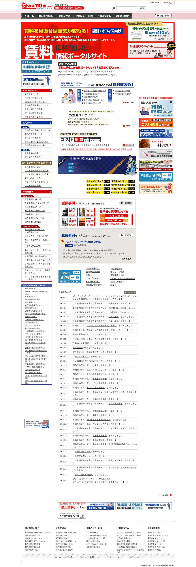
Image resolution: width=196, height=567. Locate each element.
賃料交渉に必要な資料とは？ (95, 91)
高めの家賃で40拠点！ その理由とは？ (35, 230)
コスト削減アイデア (117, 428)
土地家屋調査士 (93, 272)
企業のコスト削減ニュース (85, 343)
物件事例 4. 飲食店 (33, 222)
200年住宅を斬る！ (32, 308)
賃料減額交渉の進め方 (123, 94)
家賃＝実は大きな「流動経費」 (37, 241)
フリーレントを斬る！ (33, 334)
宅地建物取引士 (93, 268)
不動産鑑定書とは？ (91, 94)
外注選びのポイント (34, 98)
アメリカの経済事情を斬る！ (36, 356)
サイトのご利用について (91, 557)
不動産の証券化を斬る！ (34, 320)
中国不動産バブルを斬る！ (35, 331)
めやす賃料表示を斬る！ (34, 340)
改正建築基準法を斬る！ (34, 305)
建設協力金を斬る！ (32, 325)
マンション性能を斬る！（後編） (92, 163)
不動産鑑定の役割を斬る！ (35, 364)
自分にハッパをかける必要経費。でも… (38, 271)
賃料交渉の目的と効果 (92, 103)
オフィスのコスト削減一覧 (37, 182)
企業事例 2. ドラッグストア (37, 203)
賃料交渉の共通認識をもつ (94, 100)
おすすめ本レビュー (84, 456)
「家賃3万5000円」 (33, 246)
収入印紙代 (114, 317)
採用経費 (71, 149)
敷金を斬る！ (30, 288)
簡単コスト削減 (116, 460)
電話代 (102, 149)
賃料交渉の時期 (32, 153)
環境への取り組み (33, 178)
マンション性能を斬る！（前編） (92, 167)
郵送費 (109, 149)
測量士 (89, 275)
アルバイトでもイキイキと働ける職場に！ (38, 278)
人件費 (63, 149)
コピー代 (116, 149)
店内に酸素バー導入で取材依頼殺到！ (38, 265)
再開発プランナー (94, 285)
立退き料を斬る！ (32, 322)
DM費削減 (113, 312)
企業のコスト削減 (94, 528)
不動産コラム (123, 528)
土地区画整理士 (117, 282)
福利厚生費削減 (116, 404)
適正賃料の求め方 (91, 97)
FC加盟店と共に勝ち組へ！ (37, 256)
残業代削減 (114, 321)
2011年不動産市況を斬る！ (35, 348)
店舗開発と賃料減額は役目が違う (90, 361)
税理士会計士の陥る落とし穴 (38, 260)
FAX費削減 (113, 308)
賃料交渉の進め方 (33, 157)
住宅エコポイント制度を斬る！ (35, 344)
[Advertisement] (156, 77)
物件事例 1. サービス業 (35, 210)
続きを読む (127, 259)
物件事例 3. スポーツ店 (35, 218)
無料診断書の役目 (81, 334)
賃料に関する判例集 (84, 475)
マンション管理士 (118, 272)
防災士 (113, 285)
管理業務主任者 (117, 275)
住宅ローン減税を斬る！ (34, 337)
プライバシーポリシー (115, 557)
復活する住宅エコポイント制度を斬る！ (36, 360)
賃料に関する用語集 (34, 113)
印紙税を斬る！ (31, 296)
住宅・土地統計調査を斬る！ (36, 314)
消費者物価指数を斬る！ (34, 311)
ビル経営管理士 (93, 281)
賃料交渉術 (78, 348)
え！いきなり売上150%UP (36, 236)
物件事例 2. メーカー (34, 214)
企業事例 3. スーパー (34, 207)
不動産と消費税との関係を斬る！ (36, 292)
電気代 (83, 149)
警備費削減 (114, 303)
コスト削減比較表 (33, 185)
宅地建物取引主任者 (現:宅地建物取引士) (111, 444)
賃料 (77, 149)
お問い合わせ (71, 557)
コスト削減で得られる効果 (37, 170)
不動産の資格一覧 (83, 452)
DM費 (129, 149)
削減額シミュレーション (36, 102)
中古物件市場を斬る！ (87, 171)
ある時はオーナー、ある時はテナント (38, 251)
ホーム (58, 557)
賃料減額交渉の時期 (122, 91)
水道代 (96, 149)
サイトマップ (135, 557)
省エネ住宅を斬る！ (96, 388)
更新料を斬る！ (31, 317)
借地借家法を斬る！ (32, 299)
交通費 (123, 149)
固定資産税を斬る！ (32, 328)
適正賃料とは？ (82, 356)
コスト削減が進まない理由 (37, 174)
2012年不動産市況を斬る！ (98, 420)
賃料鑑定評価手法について (37, 105)
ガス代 (89, 149)
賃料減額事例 (154, 528)
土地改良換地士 (93, 278)
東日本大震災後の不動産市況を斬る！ (36, 352)
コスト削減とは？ (33, 167)
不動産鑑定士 (116, 269)
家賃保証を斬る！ (32, 302)
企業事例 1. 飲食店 (33, 199)
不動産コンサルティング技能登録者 (108, 392)
